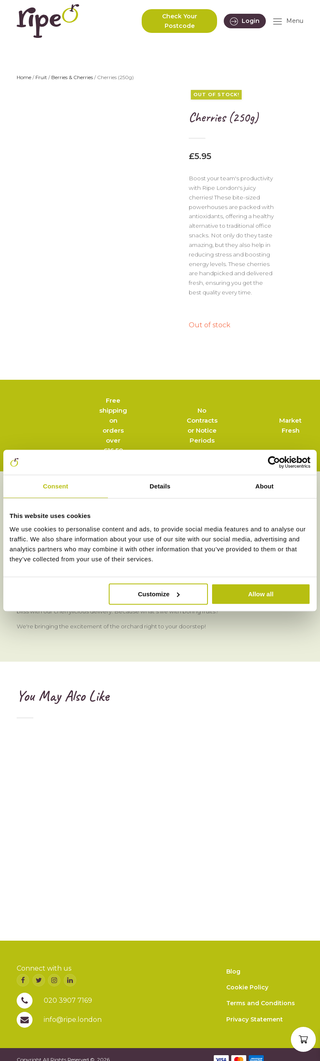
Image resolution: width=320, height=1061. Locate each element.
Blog (233, 971)
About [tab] (264, 486)
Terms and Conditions (260, 1003)
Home (24, 77)
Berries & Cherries (72, 77)
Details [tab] (160, 486)
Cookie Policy (247, 987)
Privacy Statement (254, 1019)
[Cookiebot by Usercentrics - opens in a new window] (274, 462)
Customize (159, 594)
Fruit (41, 77)
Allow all (260, 594)
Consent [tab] (55, 486)
